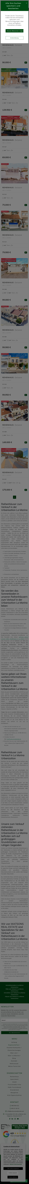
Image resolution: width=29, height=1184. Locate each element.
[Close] (26, 3)
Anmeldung (14, 38)
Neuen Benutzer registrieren (15, 31)
